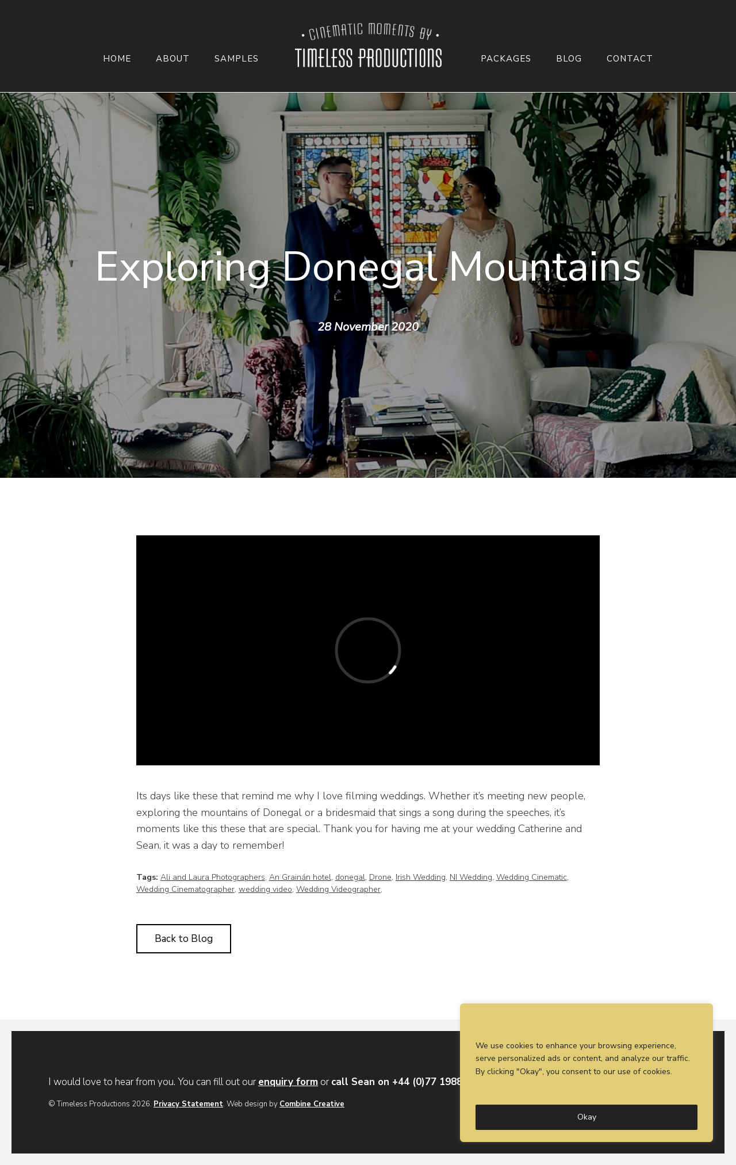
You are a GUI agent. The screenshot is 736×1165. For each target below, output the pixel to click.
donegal (350, 877)
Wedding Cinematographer (185, 889)
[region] (586, 1072)
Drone (380, 877)
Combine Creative (311, 1104)
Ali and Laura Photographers (212, 877)
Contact (630, 59)
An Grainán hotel (300, 877)
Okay (586, 1117)
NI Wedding (471, 877)
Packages (506, 59)
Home (117, 59)
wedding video (265, 889)
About (173, 59)
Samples (236, 59)
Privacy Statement (188, 1104)
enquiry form (288, 1082)
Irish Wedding (421, 877)
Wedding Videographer (338, 889)
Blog (569, 59)
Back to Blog (184, 938)
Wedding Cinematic (531, 877)
